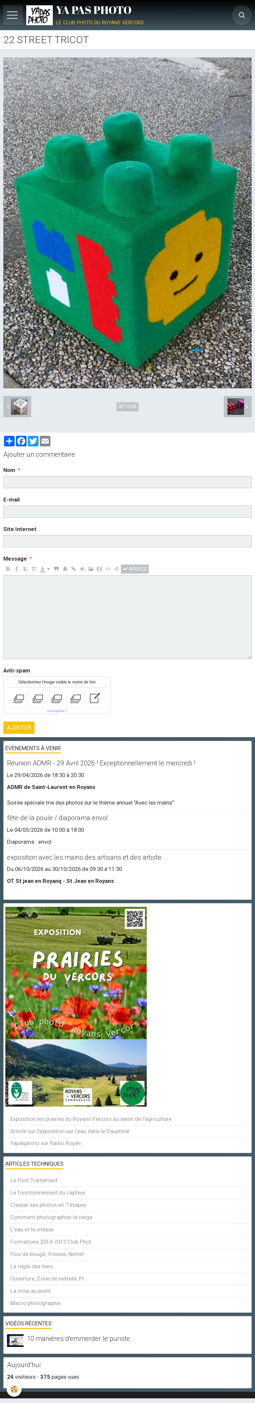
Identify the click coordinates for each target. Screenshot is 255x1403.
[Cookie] (14, 1389)
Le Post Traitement (33, 1180)
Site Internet (20, 529)
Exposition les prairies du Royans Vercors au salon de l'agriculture (91, 1119)
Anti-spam (16, 670)
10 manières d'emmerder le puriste (78, 1339)
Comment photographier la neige (51, 1217)
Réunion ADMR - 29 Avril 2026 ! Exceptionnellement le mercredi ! (101, 763)
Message (15, 558)
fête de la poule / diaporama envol (57, 818)
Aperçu (135, 569)
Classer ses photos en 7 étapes (48, 1205)
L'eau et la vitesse (32, 1229)
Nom (9, 470)
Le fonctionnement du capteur (48, 1192)
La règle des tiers (31, 1266)
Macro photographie (35, 1303)
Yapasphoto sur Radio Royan (45, 1143)
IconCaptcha (55, 711)
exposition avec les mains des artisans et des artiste (84, 857)
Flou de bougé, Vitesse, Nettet (47, 1254)
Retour (127, 406)
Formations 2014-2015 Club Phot (50, 1241)
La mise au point (30, 1290)
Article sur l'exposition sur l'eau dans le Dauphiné (69, 1131)
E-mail (11, 499)
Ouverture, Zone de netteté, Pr (47, 1278)
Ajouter (19, 727)
